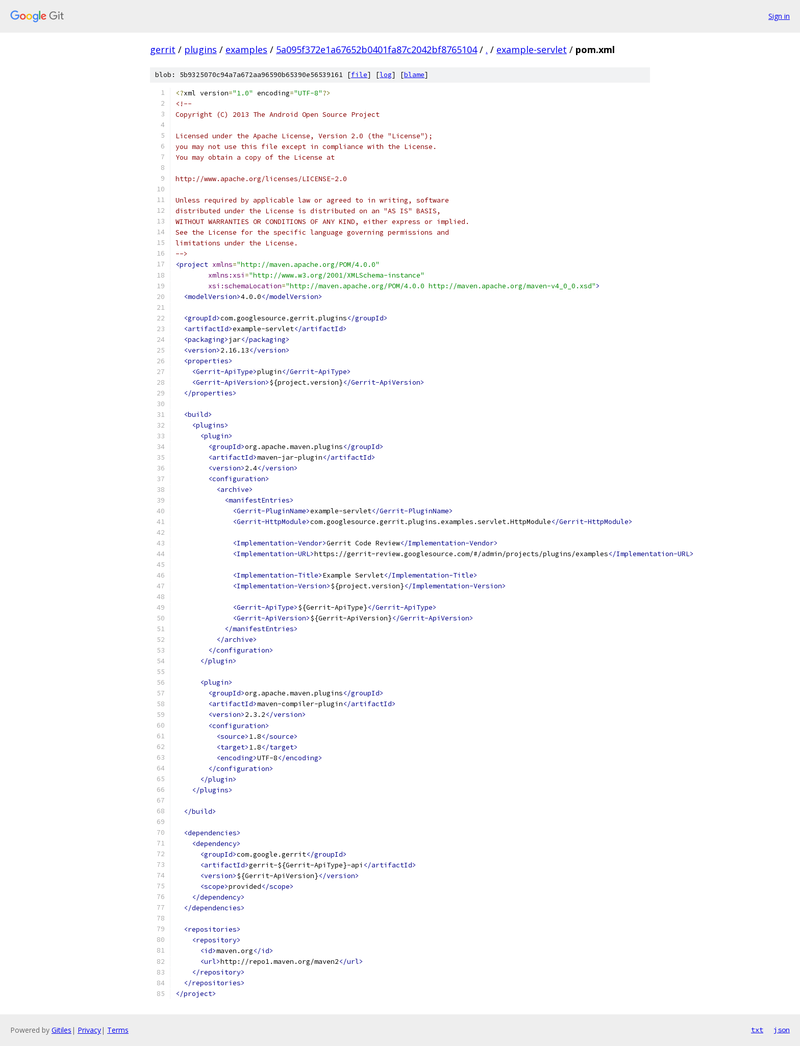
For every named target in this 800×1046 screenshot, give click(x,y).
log (386, 74)
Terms (118, 1030)
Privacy (89, 1030)
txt (757, 1029)
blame (414, 74)
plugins (200, 49)
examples (246, 49)
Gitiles (61, 1030)
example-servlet (531, 49)
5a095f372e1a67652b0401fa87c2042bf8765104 (376, 49)
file (359, 74)
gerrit (163, 49)
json (781, 1029)
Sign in (779, 16)
